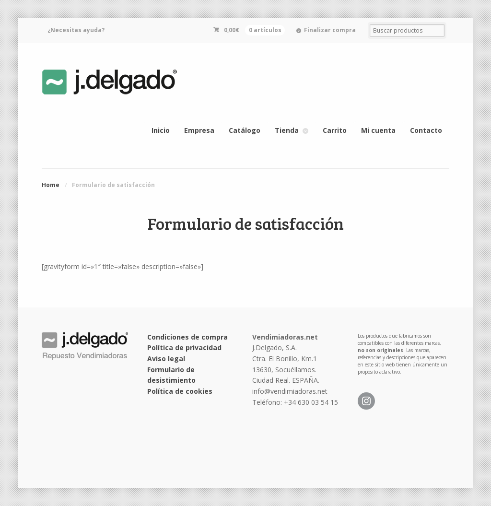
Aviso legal (166, 358)
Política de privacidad (184, 347)
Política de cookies (179, 391)
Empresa (199, 130)
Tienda (287, 130)
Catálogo (244, 130)
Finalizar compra (330, 30)
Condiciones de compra (187, 336)
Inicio (161, 130)
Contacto (426, 130)
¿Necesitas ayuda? (76, 30)
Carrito (335, 130)
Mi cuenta (378, 130)
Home (50, 185)
